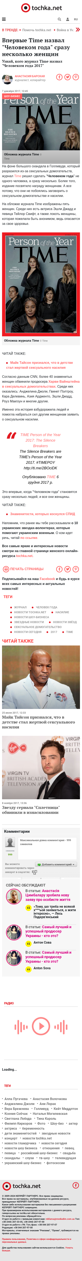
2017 (54, 632)
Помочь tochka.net (37, 30)
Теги (7, 1086)
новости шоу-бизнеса (31, 617)
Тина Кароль (46, 1119)
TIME (51, 477)
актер (73, 1123)
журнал (20, 607)
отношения (51, 1148)
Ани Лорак (48, 1104)
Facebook (47, 579)
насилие (62, 612)
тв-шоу (44, 1158)
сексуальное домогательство (38, 627)
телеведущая (65, 1158)
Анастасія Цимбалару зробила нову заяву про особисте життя (47, 895)
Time (6, 158)
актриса (11, 1128)
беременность (33, 1128)
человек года (46, 607)
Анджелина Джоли (19, 1104)
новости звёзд (65, 622)
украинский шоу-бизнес (23, 1163)
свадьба (69, 1153)
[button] (68, 19)
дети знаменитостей (20, 1133)
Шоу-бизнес (12, 96)
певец (69, 1148)
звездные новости (29, 622)
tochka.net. (24, 556)
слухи (29, 1158)
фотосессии (56, 1163)
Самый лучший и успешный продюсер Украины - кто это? (48, 931)
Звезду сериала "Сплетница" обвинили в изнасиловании (31, 810)
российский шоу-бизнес (39, 1153)
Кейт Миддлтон (66, 1109)
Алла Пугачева (16, 1099)
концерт (11, 1138)
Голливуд (41, 1109)
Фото (41, 1123)
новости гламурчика (20, 1143)
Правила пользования (13, 1239)
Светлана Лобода (18, 1119)
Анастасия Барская (30, 76)
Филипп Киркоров (18, 1123)
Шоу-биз (57, 1123)
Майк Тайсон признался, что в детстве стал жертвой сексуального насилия (38, 722)
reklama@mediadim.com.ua (60, 1219)
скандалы (12, 1158)
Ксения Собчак (16, 1114)
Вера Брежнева (17, 1109)
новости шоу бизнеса (21, 1148)
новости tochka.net (30, 612)
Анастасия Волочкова (50, 1099)
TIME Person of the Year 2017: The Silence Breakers (40, 440)
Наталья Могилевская (50, 1114)
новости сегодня (27, 632)
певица (10, 1153)
